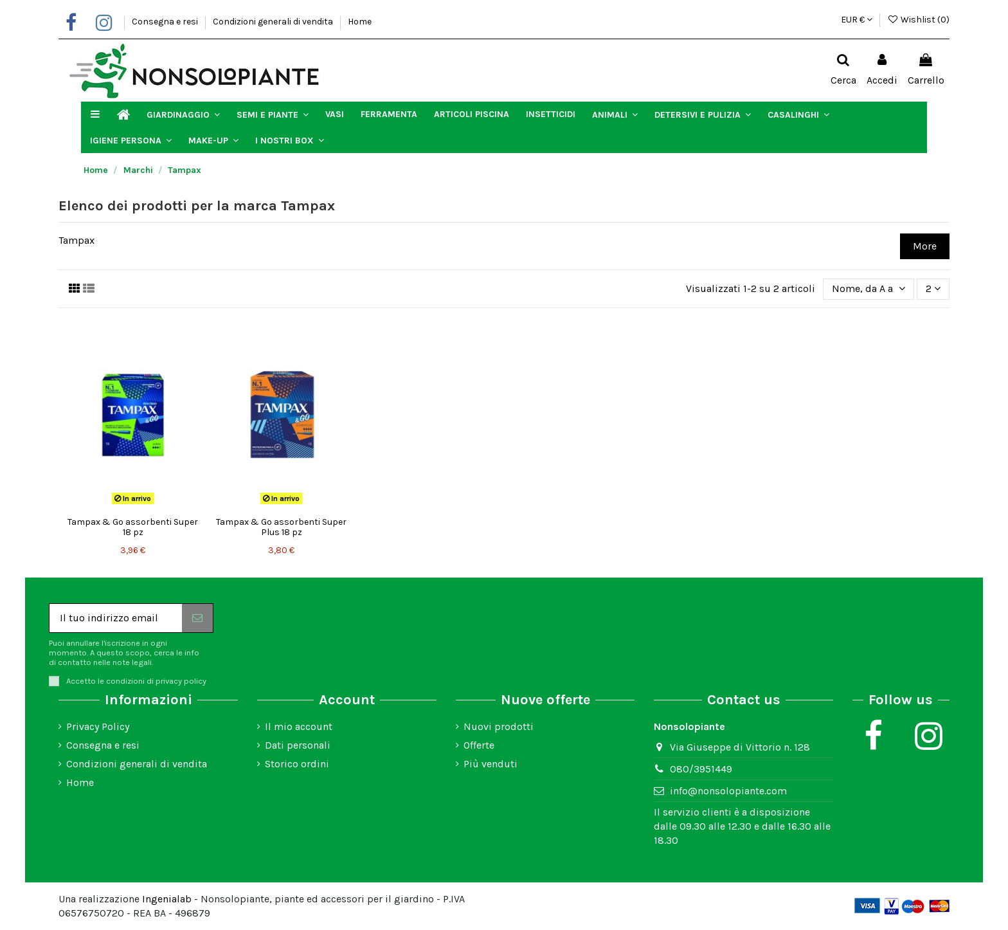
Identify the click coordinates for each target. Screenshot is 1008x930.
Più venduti (491, 764)
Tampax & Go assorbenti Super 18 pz (133, 527)
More (925, 246)
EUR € (856, 19)
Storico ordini (297, 764)
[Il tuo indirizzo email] (116, 618)
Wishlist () (918, 19)
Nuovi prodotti (499, 726)
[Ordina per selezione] (868, 288)
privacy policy (181, 681)
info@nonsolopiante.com (728, 791)
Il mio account (298, 726)
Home (360, 21)
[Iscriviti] (197, 618)
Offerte (479, 745)
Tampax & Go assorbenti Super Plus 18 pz (281, 527)
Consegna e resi (166, 21)
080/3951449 (701, 769)
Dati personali (297, 745)
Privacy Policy (97, 726)
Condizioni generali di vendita (274, 21)
